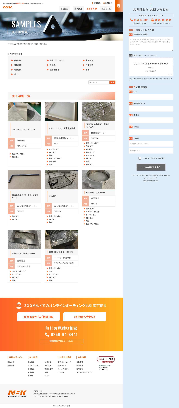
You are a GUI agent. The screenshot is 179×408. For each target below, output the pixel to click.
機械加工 (18, 60)
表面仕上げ (54, 69)
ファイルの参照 (151, 70)
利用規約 (145, 181)
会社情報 (96, 3)
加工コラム (108, 9)
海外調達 (83, 9)
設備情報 (79, 367)
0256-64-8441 (61, 335)
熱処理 (53, 65)
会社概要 (79, 363)
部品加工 (73, 9)
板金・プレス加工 (57, 60)
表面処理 (89, 60)
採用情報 (107, 3)
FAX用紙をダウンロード (162, 23)
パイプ (16, 74)
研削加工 (18, 69)
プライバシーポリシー (149, 158)
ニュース (61, 374)
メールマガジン (63, 370)
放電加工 (89, 65)
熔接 (88, 69)
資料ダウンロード (64, 363)
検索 (112, 82)
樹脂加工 (18, 65)
